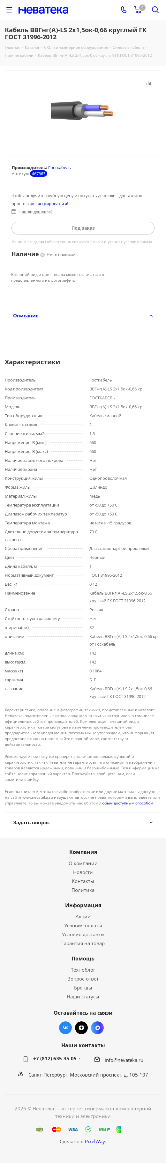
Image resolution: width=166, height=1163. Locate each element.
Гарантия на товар (83, 943)
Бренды (83, 987)
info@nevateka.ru (124, 1060)
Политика (83, 890)
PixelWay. (95, 1141)
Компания (83, 852)
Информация (83, 905)
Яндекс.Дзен (81, 1027)
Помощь (83, 958)
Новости (83, 872)
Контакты (83, 881)
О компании (83, 863)
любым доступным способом (126, 803)
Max (97, 1027)
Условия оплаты (83, 925)
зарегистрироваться (46, 203)
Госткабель (59, 167)
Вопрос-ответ (83, 978)
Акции (83, 916)
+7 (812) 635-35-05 (55, 1058)
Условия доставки (83, 934)
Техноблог (83, 970)
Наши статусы (83, 996)
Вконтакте (65, 1027)
